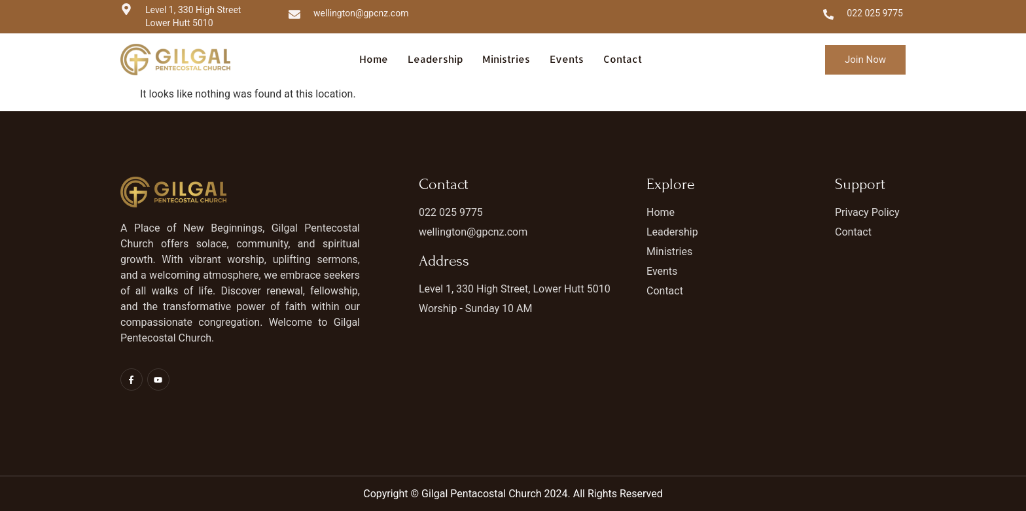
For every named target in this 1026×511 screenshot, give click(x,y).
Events (567, 59)
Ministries (506, 59)
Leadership (435, 59)
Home (373, 59)
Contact (622, 59)
